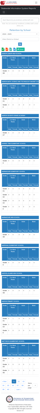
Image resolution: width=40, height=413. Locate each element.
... (9, 381)
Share (20, 49)
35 (8, 385)
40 (8, 389)
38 (22, 385)
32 (19, 381)
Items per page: (30, 385)
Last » (18, 389)
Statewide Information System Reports (18, 8)
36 (13, 385)
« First (4, 381)
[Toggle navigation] (36, 3)
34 (3, 385)
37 (18, 385)
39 (3, 389)
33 (23, 381)
